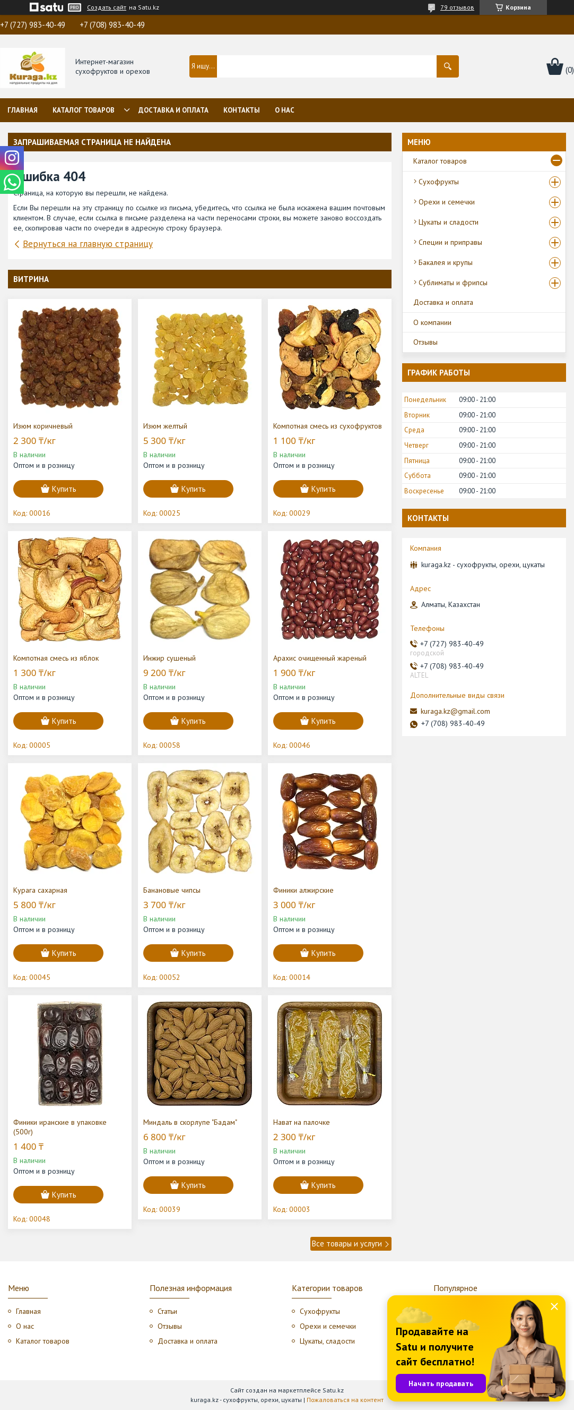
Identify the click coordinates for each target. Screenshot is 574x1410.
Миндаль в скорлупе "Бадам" (190, 1122)
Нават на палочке (301, 1122)
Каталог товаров (84, 110)
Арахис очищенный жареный (320, 658)
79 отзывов (457, 7)
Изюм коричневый (43, 426)
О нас (284, 110)
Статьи (167, 1311)
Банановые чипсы (172, 890)
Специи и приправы (450, 242)
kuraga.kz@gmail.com (455, 711)
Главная (22, 110)
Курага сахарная (40, 890)
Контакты (241, 110)
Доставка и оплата (173, 110)
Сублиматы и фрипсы (453, 282)
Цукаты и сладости (449, 222)
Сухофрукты (439, 181)
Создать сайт (106, 7)
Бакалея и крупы (446, 262)
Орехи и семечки (447, 202)
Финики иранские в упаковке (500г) (60, 1126)
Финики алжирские (303, 890)
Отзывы (425, 342)
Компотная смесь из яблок (56, 658)
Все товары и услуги (347, 1243)
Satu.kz (333, 1390)
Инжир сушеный (169, 658)
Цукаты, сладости (327, 1341)
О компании (432, 322)
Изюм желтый (165, 426)
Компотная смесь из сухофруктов (327, 426)
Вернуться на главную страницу (88, 244)
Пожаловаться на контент (345, 1400)
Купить (64, 489)
